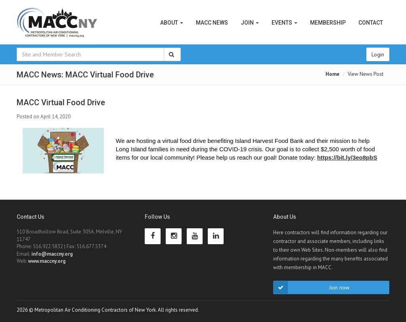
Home (332, 74)
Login (378, 54)
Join (250, 22)
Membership (328, 22)
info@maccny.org (52, 254)
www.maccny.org (46, 261)
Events (284, 22)
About (171, 22)
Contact (370, 22)
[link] (347, 157)
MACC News (212, 22)
